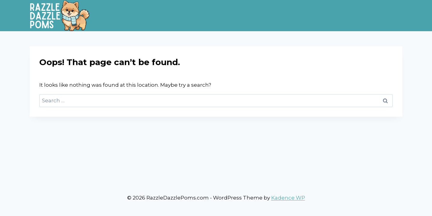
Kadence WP (288, 198)
